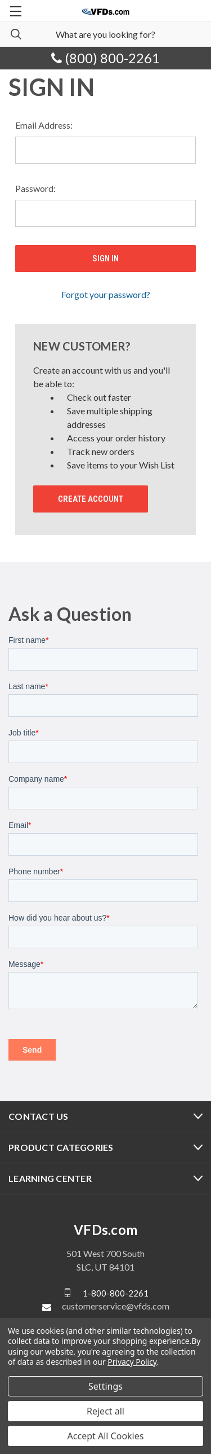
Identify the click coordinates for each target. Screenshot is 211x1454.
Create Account (90, 499)
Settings (105, 1386)
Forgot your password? (105, 294)
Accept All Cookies (106, 1436)
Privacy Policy (131, 1361)
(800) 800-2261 (105, 58)
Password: (35, 188)
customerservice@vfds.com (115, 1305)
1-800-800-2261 (116, 1292)
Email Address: (44, 125)
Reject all (105, 1411)
